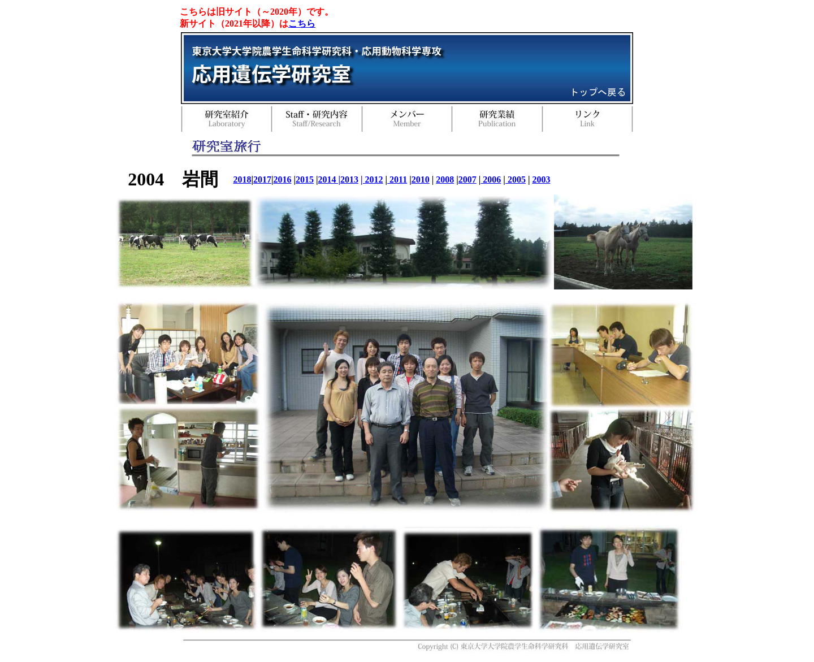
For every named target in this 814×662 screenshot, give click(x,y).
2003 (541, 179)
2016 (282, 179)
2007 (467, 179)
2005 (515, 179)
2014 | (329, 179)
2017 (262, 179)
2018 (242, 179)
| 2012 (372, 179)
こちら (301, 23)
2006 (490, 179)
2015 (305, 179)
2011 (397, 179)
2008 (445, 179)
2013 (349, 179)
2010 (421, 179)
